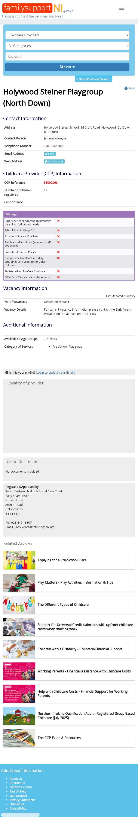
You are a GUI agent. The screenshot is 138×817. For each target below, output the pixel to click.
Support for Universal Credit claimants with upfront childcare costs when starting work (85, 627)
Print (130, 88)
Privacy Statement (22, 800)
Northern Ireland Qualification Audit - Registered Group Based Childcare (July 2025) (86, 715)
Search (67, 66)
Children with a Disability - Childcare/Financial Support (79, 649)
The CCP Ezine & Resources (59, 738)
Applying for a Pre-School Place (61, 560)
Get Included (18, 796)
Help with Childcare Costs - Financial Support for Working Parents (82, 693)
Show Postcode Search (94, 79)
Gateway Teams (21, 787)
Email (50, 154)
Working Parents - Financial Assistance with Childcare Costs (84, 671)
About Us (16, 779)
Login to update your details (55, 372)
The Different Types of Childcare (63, 604)
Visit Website (54, 161)
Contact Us (17, 783)
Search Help (18, 791)
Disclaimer (17, 804)
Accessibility (18, 808)
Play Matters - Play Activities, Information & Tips (75, 582)
